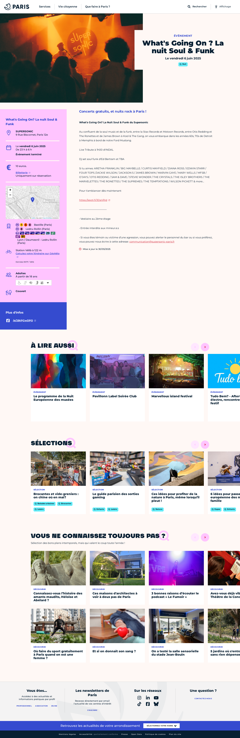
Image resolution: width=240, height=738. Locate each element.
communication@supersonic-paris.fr (151, 241)
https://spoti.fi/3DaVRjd (93, 200)
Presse (124, 734)
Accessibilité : (98, 734)
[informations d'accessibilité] (34, 283)
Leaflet (32, 218)
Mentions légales (67, 734)
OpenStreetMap (47, 218)
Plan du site (175, 734)
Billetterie (22, 172)
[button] (32, 199)
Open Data (136, 734)
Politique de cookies (155, 734)
